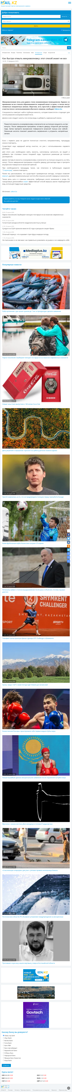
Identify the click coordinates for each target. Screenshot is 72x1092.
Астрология (51, 52)
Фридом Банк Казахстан (12, 1058)
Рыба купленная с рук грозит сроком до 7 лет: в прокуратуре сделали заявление (36, 290)
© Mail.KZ (3, 1090)
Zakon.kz (58, 109)
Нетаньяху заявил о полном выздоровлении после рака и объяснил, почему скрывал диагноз (36, 570)
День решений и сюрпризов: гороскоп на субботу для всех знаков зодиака (36, 430)
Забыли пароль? (7, 30)
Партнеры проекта (25, 1090)
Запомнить (66, 30)
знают (26, 181)
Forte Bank (8, 1043)
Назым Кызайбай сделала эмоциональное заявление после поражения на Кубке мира (36, 757)
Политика (19, 52)
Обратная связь (63, 1090)
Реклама (10, 1090)
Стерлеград (7, 170)
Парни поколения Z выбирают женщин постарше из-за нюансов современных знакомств (36, 337)
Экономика (26, 52)
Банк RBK (7, 1045)
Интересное (38, 52)
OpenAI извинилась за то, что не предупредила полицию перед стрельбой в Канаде (36, 476)
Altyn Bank (8, 1038)
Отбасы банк (8, 1053)
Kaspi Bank (8, 1060)
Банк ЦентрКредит (10, 1048)
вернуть (5, 176)
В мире (13, 52)
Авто (32, 52)
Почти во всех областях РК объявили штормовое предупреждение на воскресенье (36, 896)
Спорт (45, 52)
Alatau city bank (9, 1035)
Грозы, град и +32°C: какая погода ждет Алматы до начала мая (36, 664)
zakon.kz (14, 191)
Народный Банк (9, 1055)
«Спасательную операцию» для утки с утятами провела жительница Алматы (36, 849)
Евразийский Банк (10, 1050)
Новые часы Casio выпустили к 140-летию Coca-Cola (36, 383)
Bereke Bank (8, 1040)
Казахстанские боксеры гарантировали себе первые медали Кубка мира (36, 710)
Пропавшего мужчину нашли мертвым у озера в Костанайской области (36, 942)
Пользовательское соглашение (41, 1090)
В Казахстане (6, 52)
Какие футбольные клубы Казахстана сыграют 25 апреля (36, 522)
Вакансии (54, 1090)
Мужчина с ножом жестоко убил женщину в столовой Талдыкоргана (36, 803)
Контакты (17, 1090)
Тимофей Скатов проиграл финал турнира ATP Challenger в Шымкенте (36, 617)
